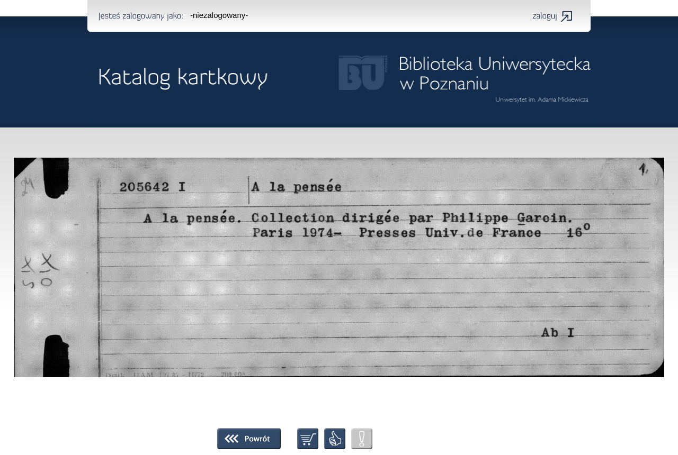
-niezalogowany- (219, 15)
